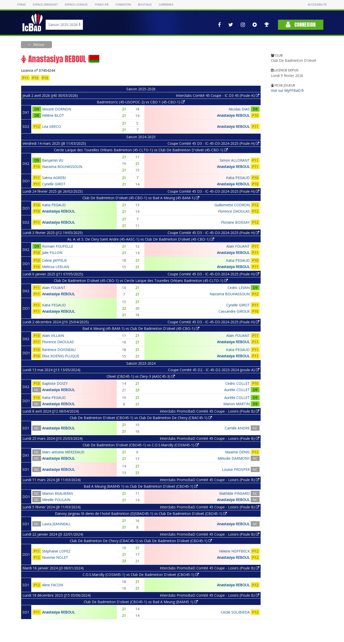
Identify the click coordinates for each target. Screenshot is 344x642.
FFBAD (21, 4)
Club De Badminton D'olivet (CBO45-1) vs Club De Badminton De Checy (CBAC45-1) (141, 417)
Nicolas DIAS (239, 109)
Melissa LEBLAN (55, 266)
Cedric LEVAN (239, 287)
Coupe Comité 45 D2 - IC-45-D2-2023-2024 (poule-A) (213, 369)
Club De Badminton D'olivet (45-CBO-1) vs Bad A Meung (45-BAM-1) (140, 197)
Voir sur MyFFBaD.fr (287, 90)
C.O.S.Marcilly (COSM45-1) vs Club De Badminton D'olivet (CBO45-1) (141, 574)
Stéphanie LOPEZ (56, 551)
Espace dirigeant (45, 4)
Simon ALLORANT (235, 160)
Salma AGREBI (54, 177)
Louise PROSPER (236, 469)
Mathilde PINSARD (234, 493)
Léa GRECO (51, 126)
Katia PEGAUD (238, 177)
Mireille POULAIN (56, 499)
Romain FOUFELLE (57, 246)
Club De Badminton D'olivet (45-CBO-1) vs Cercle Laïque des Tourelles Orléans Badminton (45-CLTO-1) (141, 280)
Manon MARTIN (236, 403)
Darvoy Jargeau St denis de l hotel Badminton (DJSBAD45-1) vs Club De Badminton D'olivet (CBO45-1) (141, 513)
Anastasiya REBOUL (233, 115)
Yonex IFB (101, 4)
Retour (38, 44)
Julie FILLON (52, 252)
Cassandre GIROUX (234, 311)
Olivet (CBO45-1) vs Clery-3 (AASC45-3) (141, 376)
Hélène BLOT (53, 115)
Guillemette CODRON (232, 204)
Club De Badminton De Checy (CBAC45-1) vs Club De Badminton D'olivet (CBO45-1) (141, 540)
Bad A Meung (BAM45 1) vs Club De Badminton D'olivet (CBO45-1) (141, 486)
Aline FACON (52, 584)
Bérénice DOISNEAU (59, 349)
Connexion (301, 24)
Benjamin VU (52, 160)
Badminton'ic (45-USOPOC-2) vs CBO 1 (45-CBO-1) (141, 102)
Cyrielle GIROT (54, 184)
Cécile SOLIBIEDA (235, 612)
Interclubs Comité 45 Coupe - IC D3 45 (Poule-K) (217, 95)
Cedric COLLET (237, 383)
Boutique (145, 4)
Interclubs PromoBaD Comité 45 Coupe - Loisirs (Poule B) (209, 411)
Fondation (123, 4)
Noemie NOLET (55, 557)
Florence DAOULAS (234, 211)
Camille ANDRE (237, 428)
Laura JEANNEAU (56, 523)
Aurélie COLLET (237, 389)
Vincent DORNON (56, 109)
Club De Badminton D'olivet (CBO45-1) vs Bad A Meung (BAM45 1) (141, 601)
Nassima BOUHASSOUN (62, 166)
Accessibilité (317, 4)
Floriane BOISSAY (235, 222)
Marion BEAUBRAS (57, 493)
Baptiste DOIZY (55, 383)
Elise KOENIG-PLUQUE (60, 356)
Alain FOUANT (238, 246)
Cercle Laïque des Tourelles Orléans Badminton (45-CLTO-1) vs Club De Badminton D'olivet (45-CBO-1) (141, 150)
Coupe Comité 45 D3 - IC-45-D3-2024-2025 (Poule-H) (213, 143)
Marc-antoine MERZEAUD (63, 452)
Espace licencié (76, 4)
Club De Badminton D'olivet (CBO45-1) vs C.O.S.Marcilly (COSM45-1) (141, 445)
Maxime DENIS (237, 452)
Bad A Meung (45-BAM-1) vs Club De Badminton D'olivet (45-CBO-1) (140, 328)
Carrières (166, 4)
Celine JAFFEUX (54, 260)
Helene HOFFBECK (234, 551)
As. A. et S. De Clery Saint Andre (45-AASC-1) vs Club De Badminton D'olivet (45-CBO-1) (140, 239)
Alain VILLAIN (53, 335)
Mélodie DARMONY (233, 458)
